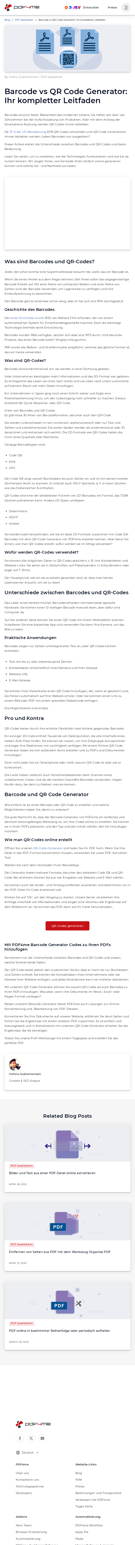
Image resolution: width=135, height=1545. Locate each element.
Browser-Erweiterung (31, 1532)
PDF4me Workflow (89, 1525)
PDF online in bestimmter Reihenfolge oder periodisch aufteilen (59, 1331)
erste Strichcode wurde (27, 318)
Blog (7, 19)
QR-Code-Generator (48, 848)
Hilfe (78, 1479)
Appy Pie (81, 1532)
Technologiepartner (30, 1486)
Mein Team (24, 1525)
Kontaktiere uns (27, 1479)
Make (79, 1538)
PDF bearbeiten (24, 19)
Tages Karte (84, 1506)
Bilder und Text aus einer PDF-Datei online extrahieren (52, 1173)
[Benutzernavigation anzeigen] (126, 7)
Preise (112, 7)
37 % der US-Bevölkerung (27, 132)
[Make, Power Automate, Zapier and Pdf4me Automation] (81, 7)
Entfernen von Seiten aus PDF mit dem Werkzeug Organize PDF (60, 1252)
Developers (24, 1493)
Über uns (22, 1473)
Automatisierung (28, 1538)
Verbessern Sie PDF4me (92, 1500)
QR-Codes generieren (67, 926)
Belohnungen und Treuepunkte (98, 1493)
